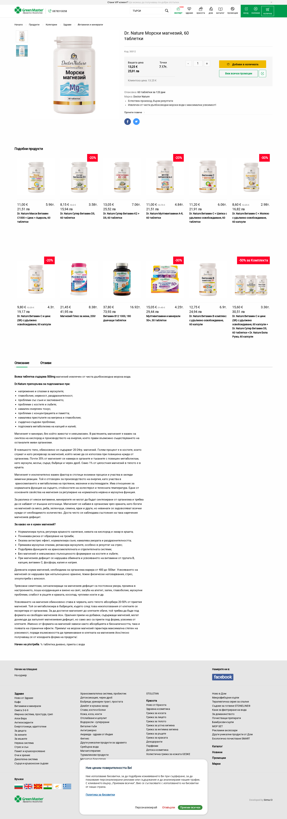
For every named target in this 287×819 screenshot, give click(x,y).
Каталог (217, 746)
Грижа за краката (157, 737)
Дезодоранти (154, 741)
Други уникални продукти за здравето (103, 742)
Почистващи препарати (226, 718)
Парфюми (152, 745)
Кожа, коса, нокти (91, 714)
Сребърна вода (89, 746)
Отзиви (45, 363)
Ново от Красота (156, 704)
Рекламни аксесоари (224, 730)
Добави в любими (263, 74)
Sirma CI (268, 800)
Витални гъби (88, 726)
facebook (223, 677)
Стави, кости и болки (93, 709)
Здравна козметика (158, 708)
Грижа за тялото (156, 721)
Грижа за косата (156, 713)
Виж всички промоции (238, 73)
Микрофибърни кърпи (225, 697)
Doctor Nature (141, 96)
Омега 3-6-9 (21, 710)
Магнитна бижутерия (93, 759)
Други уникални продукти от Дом (232, 734)
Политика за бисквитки (100, 794)
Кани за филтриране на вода (229, 709)
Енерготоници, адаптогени (30, 726)
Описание (21, 363)
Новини (217, 752)
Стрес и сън (21, 746)
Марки (216, 763)
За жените (20, 734)
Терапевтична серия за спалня (230, 701)
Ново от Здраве (23, 697)
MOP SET (217, 726)
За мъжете (20, 738)
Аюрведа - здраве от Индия (96, 734)
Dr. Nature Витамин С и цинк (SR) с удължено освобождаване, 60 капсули (34, 320)
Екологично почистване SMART (231, 738)
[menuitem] (268, 11)
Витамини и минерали (27, 706)
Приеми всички (190, 807)
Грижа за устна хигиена (160, 725)
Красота (151, 700)
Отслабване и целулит (93, 718)
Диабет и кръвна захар (94, 705)
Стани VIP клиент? (117, 2)
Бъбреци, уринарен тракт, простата (101, 701)
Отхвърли (168, 807)
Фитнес (84, 738)
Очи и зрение (22, 755)
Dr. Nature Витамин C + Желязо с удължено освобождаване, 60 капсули (250, 217)
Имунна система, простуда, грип (33, 714)
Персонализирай (146, 807)
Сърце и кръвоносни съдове (31, 763)
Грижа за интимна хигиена (162, 729)
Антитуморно (88, 730)
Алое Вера (20, 718)
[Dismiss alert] (271, 2)
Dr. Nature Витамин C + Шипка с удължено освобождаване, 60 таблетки (208, 217)
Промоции (219, 758)
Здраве (19, 693)
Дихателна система (26, 759)
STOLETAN (152, 693)
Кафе (17, 702)
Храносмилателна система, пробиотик (103, 693)
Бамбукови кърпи (223, 722)
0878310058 (59, 11)
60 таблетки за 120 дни (151, 92)
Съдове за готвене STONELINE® (231, 705)
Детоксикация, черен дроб (96, 697)
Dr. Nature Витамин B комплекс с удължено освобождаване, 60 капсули (207, 320)
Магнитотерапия (90, 750)
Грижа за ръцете (156, 733)
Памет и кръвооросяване (29, 751)
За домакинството (223, 714)
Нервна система (24, 742)
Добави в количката (242, 64)
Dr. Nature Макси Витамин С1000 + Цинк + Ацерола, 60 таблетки (33, 217)
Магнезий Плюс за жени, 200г (78, 316)
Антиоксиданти (23, 722)
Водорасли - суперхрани (94, 722)
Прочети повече (134, 112)
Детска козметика (157, 749)
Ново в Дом (219, 693)
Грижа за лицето (156, 717)
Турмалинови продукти (94, 754)
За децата (20, 730)
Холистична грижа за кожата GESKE (168, 754)
